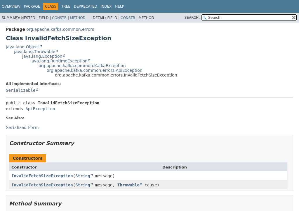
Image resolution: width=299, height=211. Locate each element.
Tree (65, 6)
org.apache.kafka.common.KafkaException (82, 65)
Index (106, 6)
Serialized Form (22, 127)
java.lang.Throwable (34, 51)
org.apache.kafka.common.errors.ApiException (94, 70)
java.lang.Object (22, 47)
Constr (59, 18)
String (82, 175)
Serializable (20, 90)
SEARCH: (192, 18)
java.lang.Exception (42, 56)
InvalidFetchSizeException (42, 175)
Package (32, 6)
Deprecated (85, 6)
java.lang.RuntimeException (59, 61)
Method (78, 18)
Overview (11, 6)
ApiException (40, 108)
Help (119, 6)
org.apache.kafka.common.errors (60, 29)
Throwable (128, 185)
